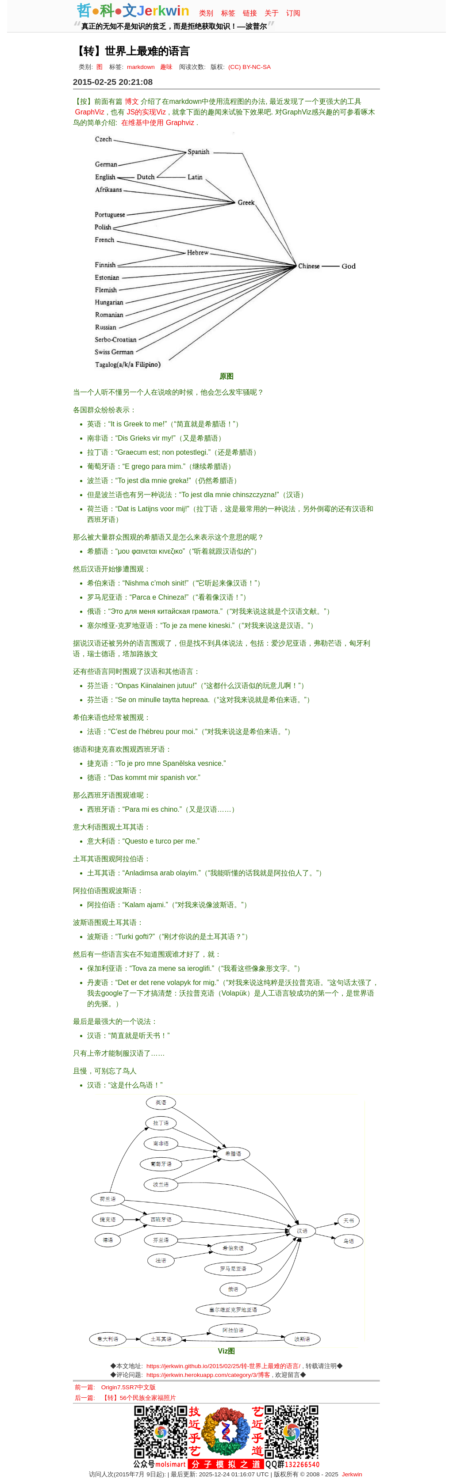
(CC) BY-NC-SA (249, 67)
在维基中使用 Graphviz (157, 122)
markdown (141, 67)
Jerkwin (352, 1474)
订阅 (293, 13)
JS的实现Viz (146, 112)
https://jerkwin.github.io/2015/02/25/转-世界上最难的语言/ (223, 1366)
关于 (272, 13)
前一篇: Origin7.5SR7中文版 (115, 1387)
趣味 (166, 67)
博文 (132, 101)
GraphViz (89, 112)
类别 (206, 13)
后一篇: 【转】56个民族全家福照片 (125, 1398)
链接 (250, 13)
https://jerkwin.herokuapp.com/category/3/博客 (208, 1375)
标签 (228, 13)
